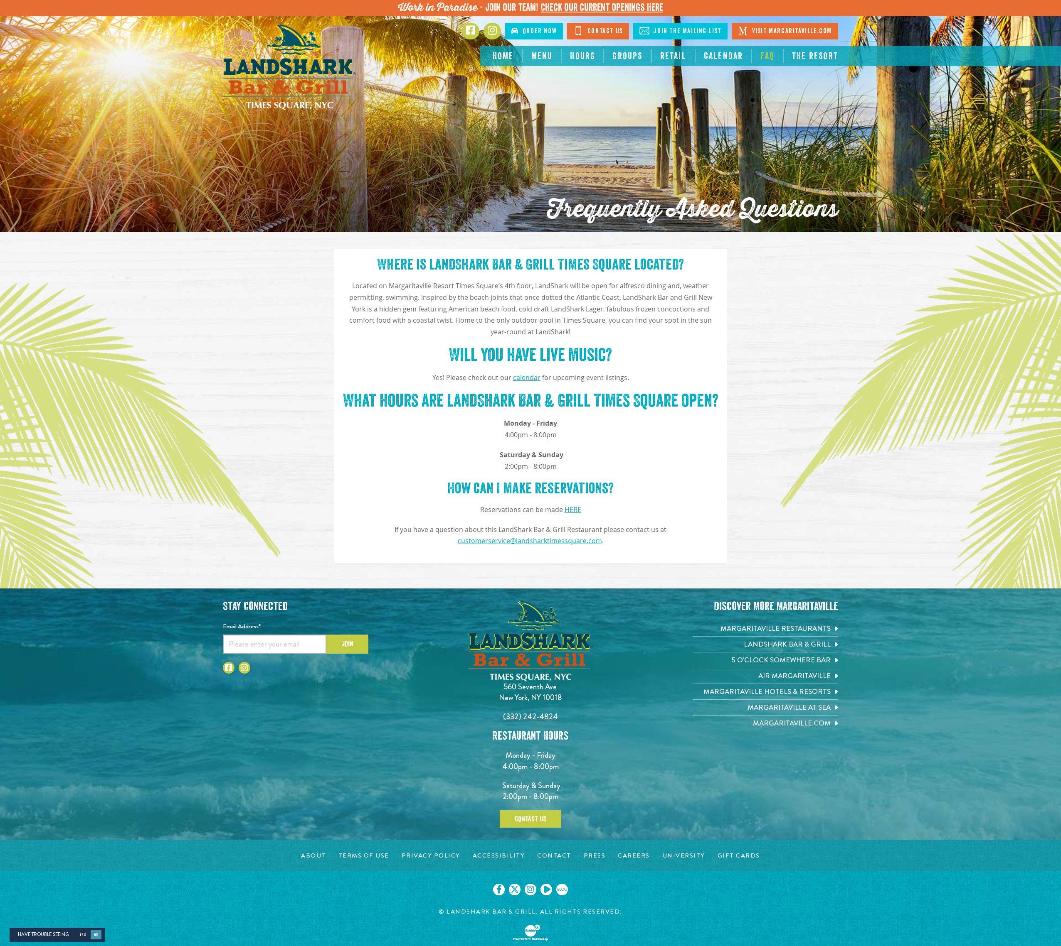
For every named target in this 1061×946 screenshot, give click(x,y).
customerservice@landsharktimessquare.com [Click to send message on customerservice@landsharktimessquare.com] (530, 541)
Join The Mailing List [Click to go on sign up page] (680, 31)
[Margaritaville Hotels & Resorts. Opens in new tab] (765, 691)
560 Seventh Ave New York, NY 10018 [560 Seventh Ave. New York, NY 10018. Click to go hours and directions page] (530, 692)
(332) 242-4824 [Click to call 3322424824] (530, 716)
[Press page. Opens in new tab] (594, 856)
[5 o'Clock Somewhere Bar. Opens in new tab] (765, 660)
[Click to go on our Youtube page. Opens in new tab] (546, 889)
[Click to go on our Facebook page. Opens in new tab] (499, 889)
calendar (526, 377)
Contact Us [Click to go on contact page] (598, 31)
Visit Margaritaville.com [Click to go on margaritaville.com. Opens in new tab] (785, 31)
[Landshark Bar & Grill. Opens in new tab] (765, 644)
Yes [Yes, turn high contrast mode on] (82, 934)
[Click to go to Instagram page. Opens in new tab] (492, 31)
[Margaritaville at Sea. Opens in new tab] (765, 707)
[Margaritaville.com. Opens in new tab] (765, 723)
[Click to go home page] (289, 67)
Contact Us (530, 819)
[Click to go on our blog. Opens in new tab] (562, 889)
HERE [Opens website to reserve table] (573, 509)
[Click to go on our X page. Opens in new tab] (515, 889)
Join (347, 643)
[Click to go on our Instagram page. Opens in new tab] (530, 889)
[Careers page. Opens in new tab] (634, 856)
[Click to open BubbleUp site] (530, 933)
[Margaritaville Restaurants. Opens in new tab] (765, 628)
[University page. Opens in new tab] (683, 856)
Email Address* (242, 626)
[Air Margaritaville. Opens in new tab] (765, 676)
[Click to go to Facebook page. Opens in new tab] (470, 31)
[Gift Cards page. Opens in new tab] (738, 856)
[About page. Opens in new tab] (313, 856)
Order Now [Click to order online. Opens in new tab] (534, 30)
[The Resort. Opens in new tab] (815, 56)
